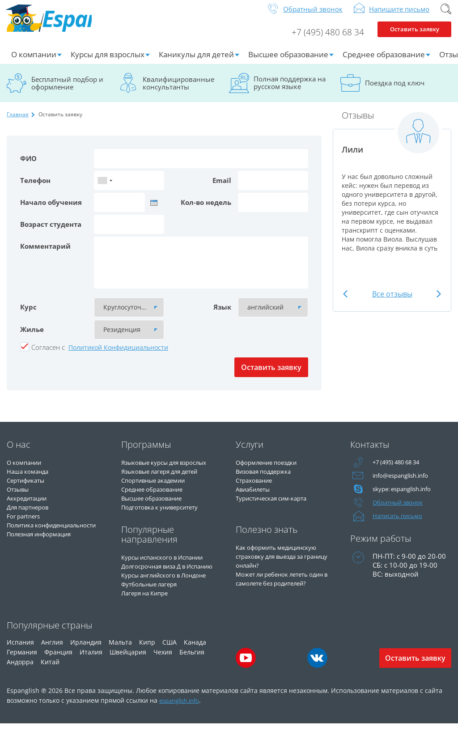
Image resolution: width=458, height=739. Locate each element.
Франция (58, 667)
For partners (26, 522)
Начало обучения (51, 209)
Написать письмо (401, 522)
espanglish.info (182, 715)
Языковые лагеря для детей (166, 478)
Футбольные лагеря (153, 599)
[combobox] (104, 187)
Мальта (120, 657)
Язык (222, 314)
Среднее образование (384, 61)
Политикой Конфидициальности (118, 354)
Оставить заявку (414, 38)
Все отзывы (392, 301)
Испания (20, 657)
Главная (18, 121)
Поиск (446, 16)
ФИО (28, 165)
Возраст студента (50, 231)
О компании (33, 61)
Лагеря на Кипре (148, 608)
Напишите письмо (399, 16)
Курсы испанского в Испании (169, 564)
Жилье (32, 336)
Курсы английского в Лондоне (171, 590)
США (169, 657)
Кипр (147, 657)
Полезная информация (44, 549)
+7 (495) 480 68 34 (321, 38)
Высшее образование (288, 61)
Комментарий (45, 253)
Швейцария (128, 667)
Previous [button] (348, 301)
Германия (22, 667)
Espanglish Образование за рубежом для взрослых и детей (74, 26)
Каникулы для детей (196, 61)
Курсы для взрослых (107, 61)
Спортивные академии (158, 487)
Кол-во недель (206, 209)
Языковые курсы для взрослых (171, 469)
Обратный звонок (313, 16)
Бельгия (191, 667)
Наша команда (31, 478)
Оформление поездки (272, 469)
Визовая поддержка (268, 478)
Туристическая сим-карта (277, 505)
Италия (91, 667)
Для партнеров (31, 514)
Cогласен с (48, 354)
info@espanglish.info (405, 482)
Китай (50, 677)
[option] (392, 193)
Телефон (35, 187)
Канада (195, 657)
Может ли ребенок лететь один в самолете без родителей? (278, 590)
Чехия (162, 667)
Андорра (20, 677)
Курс (28, 314)
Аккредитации (30, 505)
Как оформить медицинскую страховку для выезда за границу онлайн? (283, 563)
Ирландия (86, 657)
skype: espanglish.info (407, 496)
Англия (52, 657)
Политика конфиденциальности (43, 536)
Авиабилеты (256, 496)
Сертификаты (29, 487)
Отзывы (20, 496)
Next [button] (436, 301)
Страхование (257, 487)
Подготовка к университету (166, 514)
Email (221, 187)
